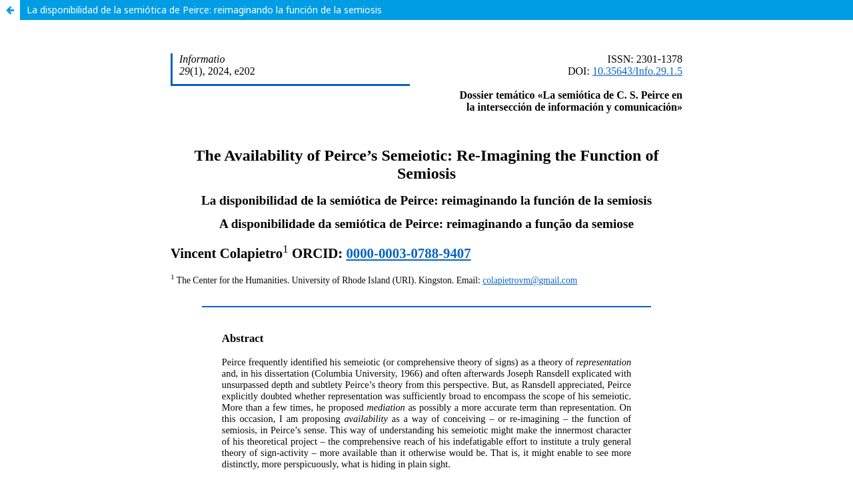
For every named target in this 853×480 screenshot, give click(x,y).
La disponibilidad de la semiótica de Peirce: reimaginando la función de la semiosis (204, 9)
